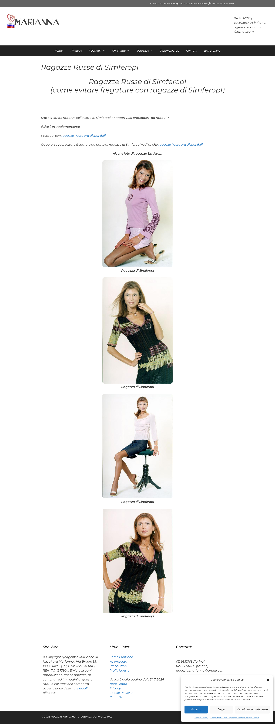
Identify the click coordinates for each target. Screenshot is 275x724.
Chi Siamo (122, 50)
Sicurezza (146, 50)
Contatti (191, 50)
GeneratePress (102, 716)
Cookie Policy (201, 717)
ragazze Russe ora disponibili (83, 135)
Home (59, 50)
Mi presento (118, 661)
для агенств (212, 50)
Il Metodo (76, 50)
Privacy (115, 688)
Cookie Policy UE (122, 693)
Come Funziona (121, 657)
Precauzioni (118, 666)
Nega (221, 709)
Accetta (196, 709)
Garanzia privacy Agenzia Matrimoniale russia (234, 717)
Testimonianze (169, 50)
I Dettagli (99, 50)
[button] (268, 680)
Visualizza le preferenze (252, 709)
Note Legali (118, 684)
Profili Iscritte (119, 670)
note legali (80, 688)
